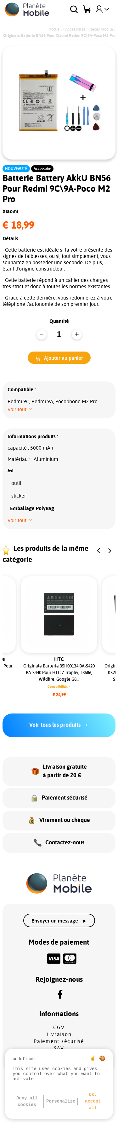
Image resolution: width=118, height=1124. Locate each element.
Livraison (59, 1034)
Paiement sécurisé (59, 1041)
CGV (59, 1027)
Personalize (60, 1101)
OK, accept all (93, 1101)
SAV (59, 1048)
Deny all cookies (26, 1101)
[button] (59, 358)
